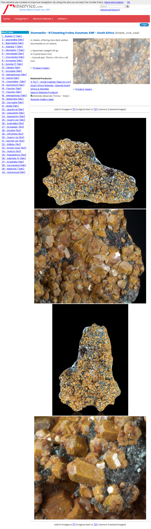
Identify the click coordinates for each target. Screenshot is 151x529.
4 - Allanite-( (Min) (12, 46)
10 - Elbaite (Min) (11, 67)
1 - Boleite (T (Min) (12, 36)
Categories (21, 18)
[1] (74, 109)
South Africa (37, 85)
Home (6, 18)
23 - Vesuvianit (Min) (13, 113)
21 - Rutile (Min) (10, 106)
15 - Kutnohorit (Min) (13, 85)
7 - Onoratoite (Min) (13, 57)
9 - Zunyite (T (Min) (12, 64)
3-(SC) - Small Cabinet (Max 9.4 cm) (50, 82)
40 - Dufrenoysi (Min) (13, 172)
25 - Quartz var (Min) (13, 120)
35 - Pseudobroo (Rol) (14, 154)
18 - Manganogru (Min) (14, 95)
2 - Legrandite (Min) (13, 39)
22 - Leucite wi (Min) (13, 109)
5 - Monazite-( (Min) (13, 50)
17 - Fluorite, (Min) (12, 92)
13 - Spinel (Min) (10, 78)
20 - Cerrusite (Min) (13, 102)
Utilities (62, 18)
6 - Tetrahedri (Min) (13, 53)
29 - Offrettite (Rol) (12, 134)
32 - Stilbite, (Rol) (11, 144)
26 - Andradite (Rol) (13, 123)
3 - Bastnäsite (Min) (13, 43)
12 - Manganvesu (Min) (14, 74)
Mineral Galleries (43, 18)
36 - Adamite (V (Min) (14, 158)
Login (144, 24)
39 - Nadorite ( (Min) (13, 168)
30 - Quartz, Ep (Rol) (13, 137)
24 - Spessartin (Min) (13, 116)
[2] (95, 109)
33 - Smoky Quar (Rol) (14, 147)
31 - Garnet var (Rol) (13, 141)
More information (114, 2)
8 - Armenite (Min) (12, 60)
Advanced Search (110, 9)
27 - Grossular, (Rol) (13, 127)
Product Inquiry (41, 68)
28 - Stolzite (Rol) (11, 130)
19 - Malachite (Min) (13, 99)
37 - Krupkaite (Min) (13, 161)
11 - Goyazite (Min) (12, 71)
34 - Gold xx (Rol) (11, 151)
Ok (128, 2)
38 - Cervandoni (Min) (14, 165)
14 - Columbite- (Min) (14, 81)
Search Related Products (44, 92)
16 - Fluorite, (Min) (12, 88)
